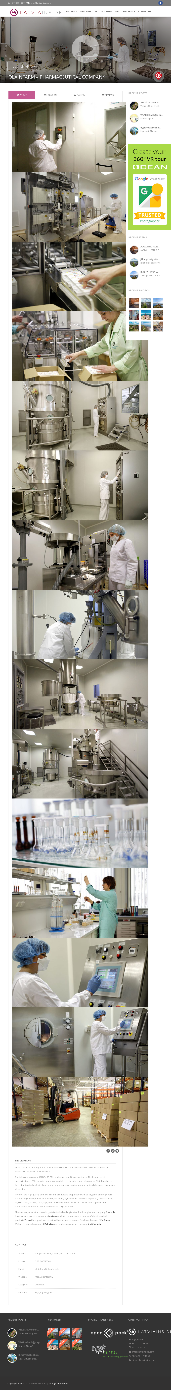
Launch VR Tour (25, 66)
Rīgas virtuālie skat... (150, 127)
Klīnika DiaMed (50, 1224)
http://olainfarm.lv (44, 1276)
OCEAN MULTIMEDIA (37, 1384)
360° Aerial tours (110, 11)
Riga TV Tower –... (149, 271)
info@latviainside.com (41, 3)
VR (95, 11)
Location (50, 94)
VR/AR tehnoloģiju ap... (151, 115)
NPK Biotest (105, 1220)
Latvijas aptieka (56, 1216)
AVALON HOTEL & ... (150, 246)
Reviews (108, 94)
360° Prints (129, 11)
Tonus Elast (30, 1220)
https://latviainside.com (143, 1360)
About (22, 94)
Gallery (79, 94)
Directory (85, 11)
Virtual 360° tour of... (150, 102)
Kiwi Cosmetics (95, 1224)
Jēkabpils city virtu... (150, 259)
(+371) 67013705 (43, 1261)
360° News (71, 11)
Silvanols (110, 1212)
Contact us (144, 11)
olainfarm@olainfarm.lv (47, 1269)
